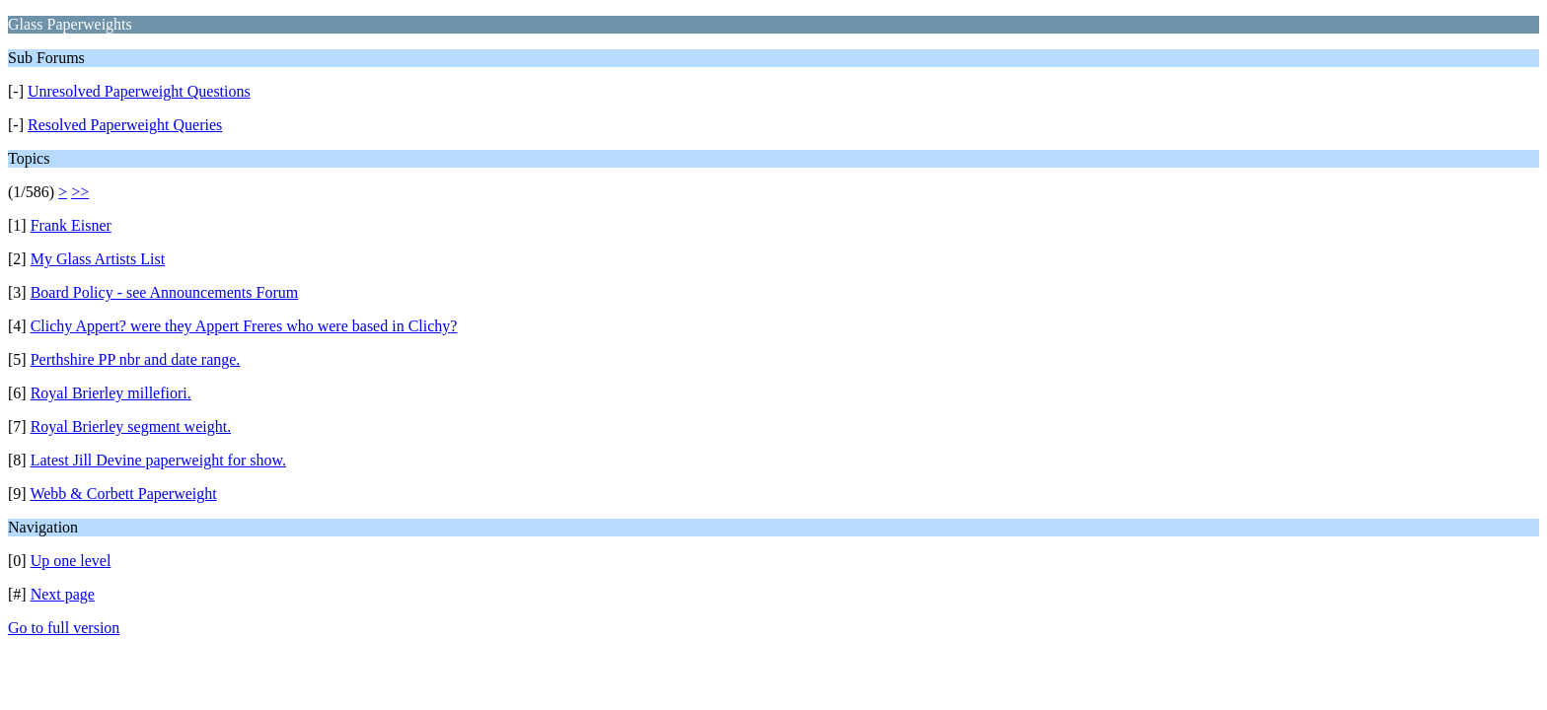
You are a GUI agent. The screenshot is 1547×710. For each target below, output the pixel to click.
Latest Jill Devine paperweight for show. (158, 460)
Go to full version (63, 627)
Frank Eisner (71, 225)
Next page (63, 594)
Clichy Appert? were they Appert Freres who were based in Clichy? (244, 326)
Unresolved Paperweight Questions (139, 91)
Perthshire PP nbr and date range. (136, 359)
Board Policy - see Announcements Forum (165, 292)
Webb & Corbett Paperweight (123, 493)
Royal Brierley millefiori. (111, 393)
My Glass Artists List (98, 258)
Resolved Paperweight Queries (125, 124)
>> (80, 191)
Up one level (71, 560)
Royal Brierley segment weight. (131, 426)
